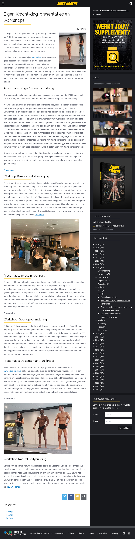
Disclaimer (103, 533)
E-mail (95, 421)
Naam (95, 414)
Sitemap (81, 533)
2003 (97, 383)
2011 (97, 357)
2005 (97, 376)
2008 (97, 366)
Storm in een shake (109, 297)
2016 (97, 340)
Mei (99, 294)
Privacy (115, 533)
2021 (97, 261)
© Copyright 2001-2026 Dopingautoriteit (47, 533)
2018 (97, 333)
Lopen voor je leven (109, 317)
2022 (97, 258)
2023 (97, 254)
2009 (97, 363)
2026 (97, 244)
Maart (100, 324)
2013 (97, 350)
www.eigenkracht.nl (12, 371)
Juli (99, 287)
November (102, 274)
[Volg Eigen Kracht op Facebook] (124, 533)
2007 (97, 370)
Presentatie (9, 170)
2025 (97, 248)
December (102, 271)
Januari (101, 330)
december (36, 57)
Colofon (71, 533)
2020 (97, 264)
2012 (97, 353)
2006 (97, 373)
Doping (9, 511)
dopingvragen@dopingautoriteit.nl (110, 226)
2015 (97, 343)
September (102, 281)
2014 (97, 347)
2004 (97, 380)
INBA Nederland (14, 487)
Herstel (9, 515)
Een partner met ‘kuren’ (111, 314)
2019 (97, 267)
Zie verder (39, 214)
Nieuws (96, 10)
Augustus (102, 284)
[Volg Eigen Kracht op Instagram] (129, 533)
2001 (97, 390)
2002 (97, 386)
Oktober (101, 277)
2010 (97, 360)
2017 (97, 337)
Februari (101, 327)
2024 (97, 251)
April (100, 320)
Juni (99, 291)
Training (9, 518)
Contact (92, 533)
